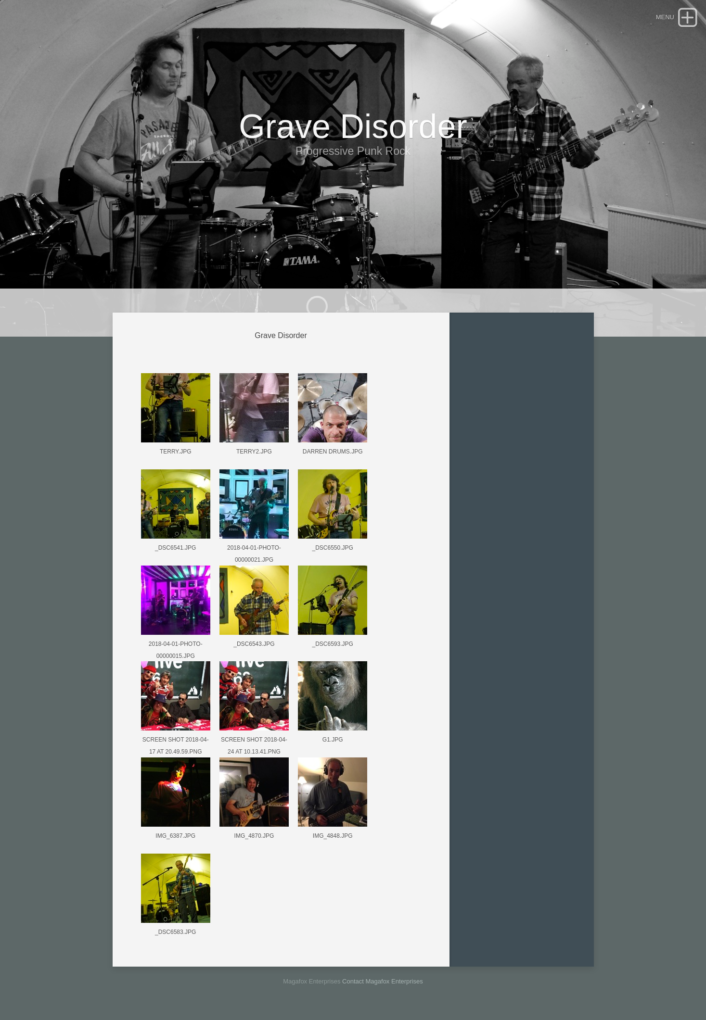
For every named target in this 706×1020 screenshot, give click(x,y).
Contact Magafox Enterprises (382, 981)
